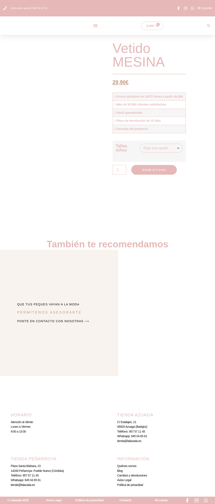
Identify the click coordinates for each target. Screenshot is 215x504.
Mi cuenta (161, 500)
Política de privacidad (130, 485)
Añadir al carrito (154, 170)
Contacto (125, 500)
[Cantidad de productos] (119, 170)
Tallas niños (121, 148)
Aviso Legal (124, 480)
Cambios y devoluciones (132, 475)
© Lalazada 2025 (18, 500)
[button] (95, 25)
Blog (120, 470)
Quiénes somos (126, 466)
